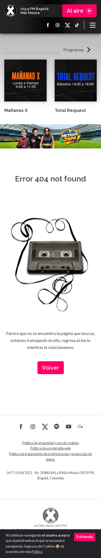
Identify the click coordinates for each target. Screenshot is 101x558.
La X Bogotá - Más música (10, 11)
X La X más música (67, 25)
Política (37, 552)
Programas (73, 49)
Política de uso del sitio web (50, 448)
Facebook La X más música (48, 25)
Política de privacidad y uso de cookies (50, 443)
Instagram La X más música (57, 25)
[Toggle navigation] (93, 25)
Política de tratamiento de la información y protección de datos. (50, 456)
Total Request (70, 110)
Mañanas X (15, 110)
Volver (50, 367)
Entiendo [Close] (84, 537)
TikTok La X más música (77, 25)
